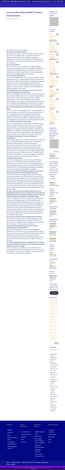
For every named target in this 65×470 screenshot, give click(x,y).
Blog (50, 442)
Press (8, 435)
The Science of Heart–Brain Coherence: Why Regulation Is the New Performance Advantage (54, 313)
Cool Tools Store (46, 1)
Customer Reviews (36, 1)
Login (50, 439)
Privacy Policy (52, 434)
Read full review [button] (54, 180)
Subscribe (23, 437)
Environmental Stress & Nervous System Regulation (39, 440)
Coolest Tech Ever (11, 18)
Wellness (17, 18)
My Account (51, 437)
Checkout (23, 442)
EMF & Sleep (38, 436)
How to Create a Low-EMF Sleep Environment (54, 337)
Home (28, 1)
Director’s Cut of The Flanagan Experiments (41, 4)
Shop (19, 4)
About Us (9, 430)
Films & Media (56, 4)
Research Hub (26, 4)
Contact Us (10, 432)
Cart (54, 1)
